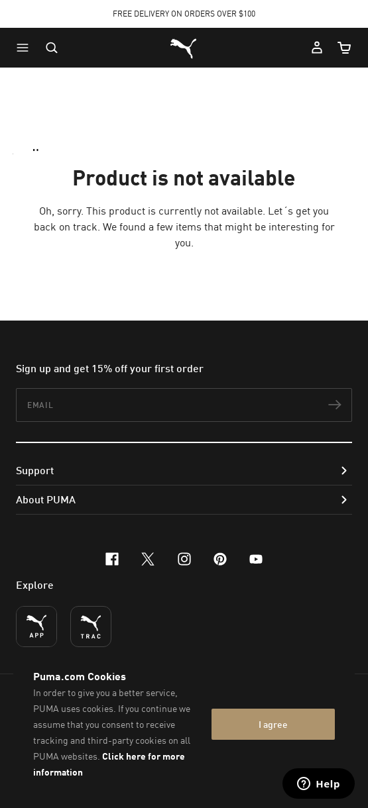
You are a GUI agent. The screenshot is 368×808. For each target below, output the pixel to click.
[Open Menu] (26, 47)
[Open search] (51, 47)
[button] (26, 47)
